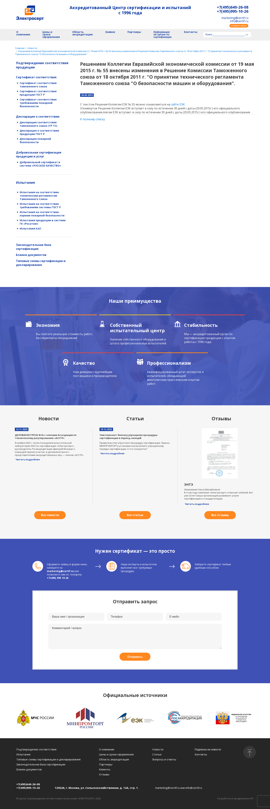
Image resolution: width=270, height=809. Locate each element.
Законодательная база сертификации (33, 247)
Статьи (156, 754)
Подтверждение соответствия (36, 749)
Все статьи (135, 515)
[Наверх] (249, 752)
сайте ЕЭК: (178, 104)
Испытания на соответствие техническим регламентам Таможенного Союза (39, 196)
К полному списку (92, 119)
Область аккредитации (82, 33)
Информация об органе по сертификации (163, 34)
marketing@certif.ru (234, 17)
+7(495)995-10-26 (232, 11)
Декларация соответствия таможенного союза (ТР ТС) (38, 124)
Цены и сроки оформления (51, 34)
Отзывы (104, 774)
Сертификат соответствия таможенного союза (38, 84)
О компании (23, 33)
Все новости (50, 515)
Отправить (135, 656)
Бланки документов (31, 255)
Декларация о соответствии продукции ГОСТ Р (39, 132)
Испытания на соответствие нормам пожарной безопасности (42, 213)
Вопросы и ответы (164, 759)
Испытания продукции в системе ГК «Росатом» (43, 222)
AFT (252, 798)
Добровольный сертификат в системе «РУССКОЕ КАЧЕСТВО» (40, 163)
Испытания (25, 182)
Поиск (208, 34)
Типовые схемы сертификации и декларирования (40, 263)
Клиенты (104, 769)
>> (246, 35)
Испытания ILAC (30, 228)
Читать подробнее (28, 459)
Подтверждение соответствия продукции (42, 65)
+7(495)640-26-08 (232, 7)
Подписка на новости (208, 749)
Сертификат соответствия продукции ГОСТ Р (38, 93)
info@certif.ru (239, 21)
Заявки (110, 32)
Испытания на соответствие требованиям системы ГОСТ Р (40, 205)
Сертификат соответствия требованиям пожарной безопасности (38, 103)
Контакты (190, 32)
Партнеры (134, 32)
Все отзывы (220, 515)
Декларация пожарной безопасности (35, 140)
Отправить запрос (239, 26)
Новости (157, 749)
